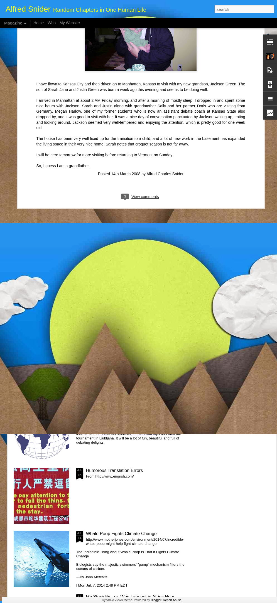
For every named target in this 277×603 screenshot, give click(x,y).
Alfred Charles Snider (164, 105)
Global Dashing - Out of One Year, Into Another (132, 407)
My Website (70, 23)
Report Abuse (172, 600)
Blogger (156, 600)
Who (52, 23)
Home (38, 23)
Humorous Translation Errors (114, 470)
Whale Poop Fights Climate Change (121, 533)
